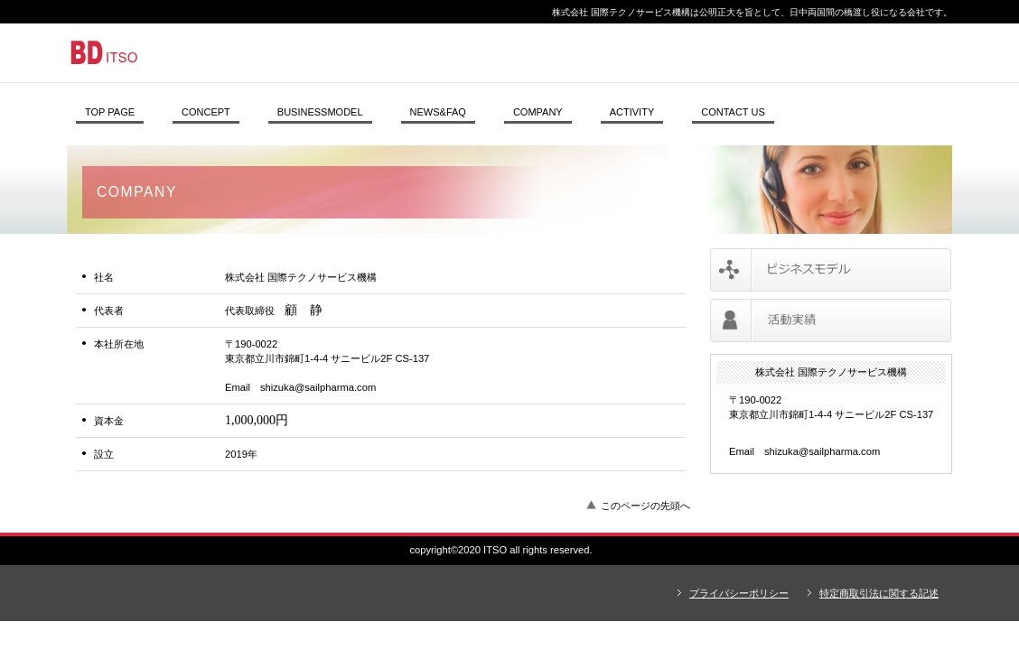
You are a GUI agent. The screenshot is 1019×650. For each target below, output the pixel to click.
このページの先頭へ (645, 505)
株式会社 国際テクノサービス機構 (315, 52)
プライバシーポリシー (739, 593)
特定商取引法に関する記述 (879, 593)
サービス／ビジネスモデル (830, 270)
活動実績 (830, 320)
